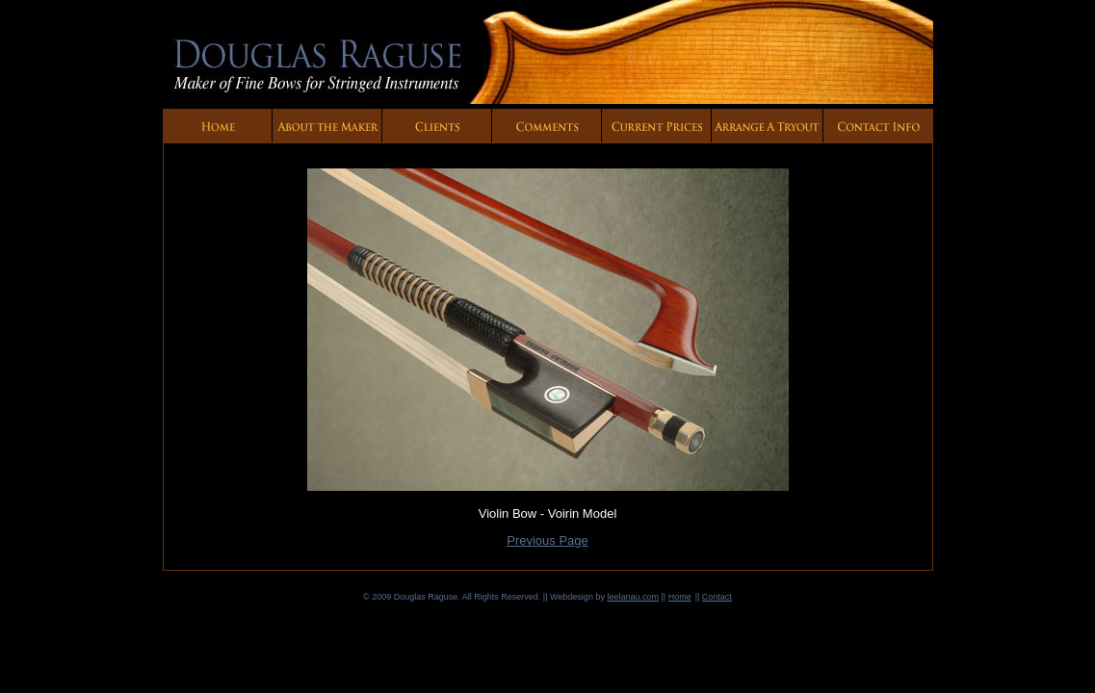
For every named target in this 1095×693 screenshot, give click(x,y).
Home (679, 597)
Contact (717, 597)
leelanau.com (633, 597)
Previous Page (547, 540)
